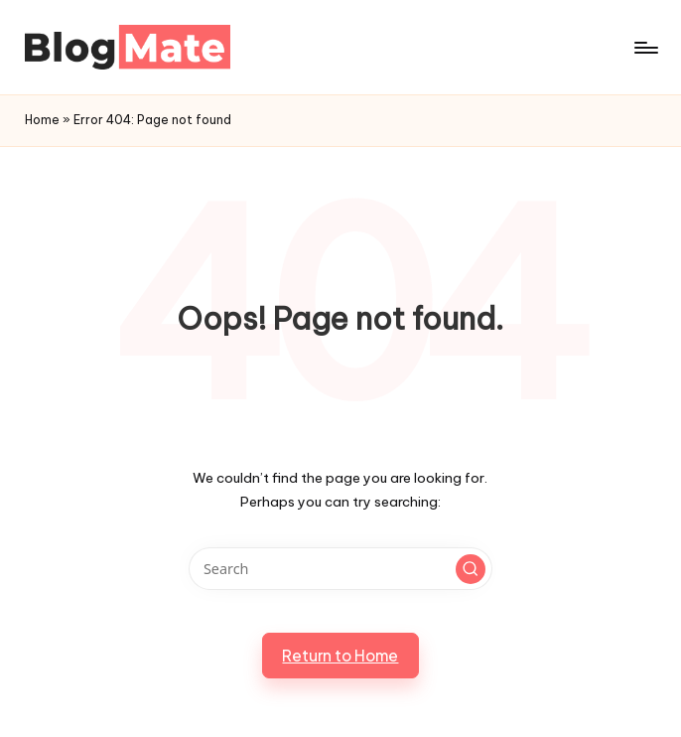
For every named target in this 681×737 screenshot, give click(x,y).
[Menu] (644, 48)
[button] (470, 569)
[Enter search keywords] (340, 568)
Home (42, 119)
